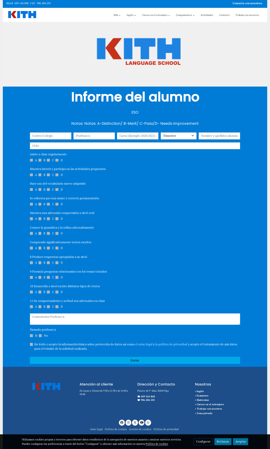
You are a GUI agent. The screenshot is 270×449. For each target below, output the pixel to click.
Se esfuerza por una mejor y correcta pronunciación (64, 198)
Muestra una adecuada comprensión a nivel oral (62, 213)
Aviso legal (96, 429)
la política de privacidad (171, 344)
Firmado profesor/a (43, 330)
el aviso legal (144, 344)
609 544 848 (22, 3)
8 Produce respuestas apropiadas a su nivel (58, 257)
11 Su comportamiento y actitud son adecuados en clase (67, 301)
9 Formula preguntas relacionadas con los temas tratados (68, 271)
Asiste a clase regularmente (48, 154)
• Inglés (199, 391)
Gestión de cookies (140, 429)
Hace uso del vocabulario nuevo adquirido (58, 183)
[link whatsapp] (148, 422)
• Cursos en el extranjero (209, 404)
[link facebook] (122, 422)
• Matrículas (202, 400)
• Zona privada (203, 413)
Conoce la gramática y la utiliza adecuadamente (62, 227)
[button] (117, 15)
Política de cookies (116, 429)
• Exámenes (201, 395)
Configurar (203, 441)
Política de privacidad (166, 429)
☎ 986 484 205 (146, 400)
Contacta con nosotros (248, 3)
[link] (22, 15)
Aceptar (240, 441)
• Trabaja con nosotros (208, 408)
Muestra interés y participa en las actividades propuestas (68, 169)
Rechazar (223, 441)
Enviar (135, 360)
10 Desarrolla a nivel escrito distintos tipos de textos (65, 286)
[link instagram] (128, 422)
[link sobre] (48, 386)
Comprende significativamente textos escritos (60, 242)
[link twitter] (135, 422)
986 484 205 (44, 3)
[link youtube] (142, 422)
